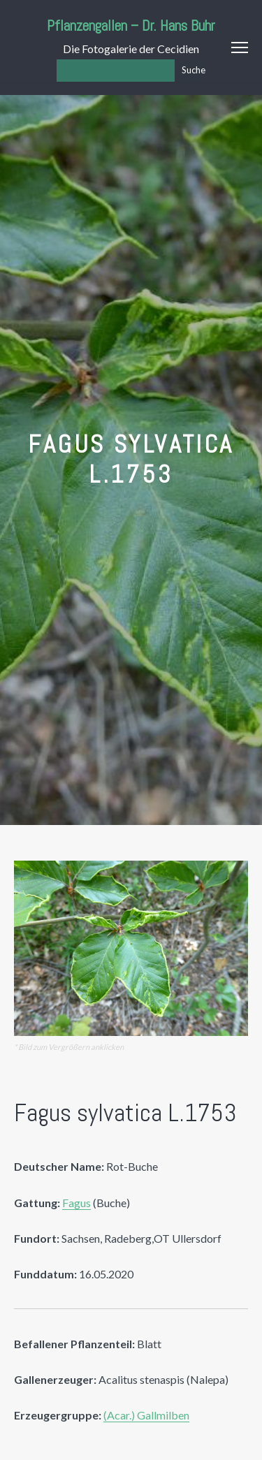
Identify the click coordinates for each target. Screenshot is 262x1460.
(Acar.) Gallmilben (146, 1415)
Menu (239, 47)
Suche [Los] (193, 69)
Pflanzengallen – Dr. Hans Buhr (131, 25)
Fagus (76, 1202)
